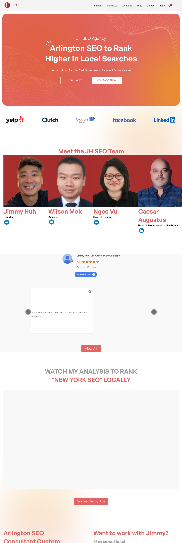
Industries (112, 5)
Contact (151, 5)
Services (98, 5)
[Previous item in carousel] (28, 312)
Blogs (139, 5)
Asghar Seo (93, 293)
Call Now (75, 80)
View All (91, 348)
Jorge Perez (54, 293)
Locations (127, 5)
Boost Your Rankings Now (91, 501)
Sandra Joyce (135, 293)
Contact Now (107, 80)
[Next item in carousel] (178, 200)
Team (163, 5)
